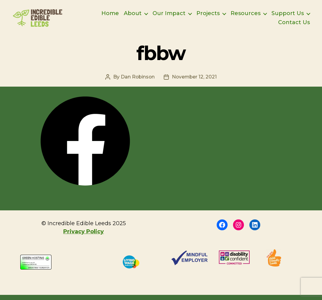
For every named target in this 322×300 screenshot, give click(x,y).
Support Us (287, 16)
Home (110, 16)
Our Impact (169, 16)
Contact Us (294, 25)
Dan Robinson (137, 82)
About (133, 16)
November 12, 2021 (195, 82)
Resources (246, 16)
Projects (208, 16)
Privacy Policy (83, 236)
